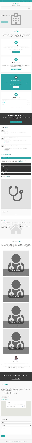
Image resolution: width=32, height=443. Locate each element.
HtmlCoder (18, 441)
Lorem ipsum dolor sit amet (10, 130)
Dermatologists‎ (11, 117)
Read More (16, 52)
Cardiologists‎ (4, 117)
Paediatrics (5, 166)
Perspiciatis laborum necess (11, 138)
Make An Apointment (16, 69)
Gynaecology (5, 168)
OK (22, 406)
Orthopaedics (5, 171)
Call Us (16, 87)
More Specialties (16, 122)
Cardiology (4, 173)
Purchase (16, 378)
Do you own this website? (11, 406)
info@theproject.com (5, 399)
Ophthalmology (5, 157)
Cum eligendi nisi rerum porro (11, 145)
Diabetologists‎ (19, 117)
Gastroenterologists (27, 117)
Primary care (5, 164)
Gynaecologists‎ (16, 118)
